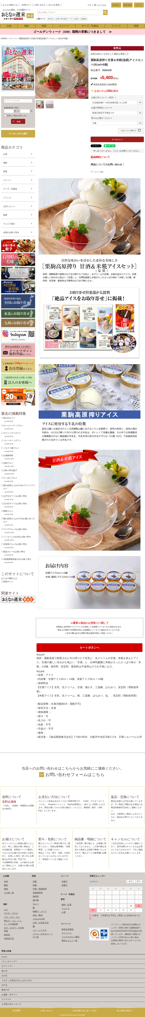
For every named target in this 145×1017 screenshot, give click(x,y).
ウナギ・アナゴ (11, 913)
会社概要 (16, 1010)
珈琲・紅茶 (67, 904)
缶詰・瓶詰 (38, 915)
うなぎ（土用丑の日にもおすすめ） (17, 980)
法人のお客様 (53, 5)
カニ (6, 909)
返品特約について (100, 157)
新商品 (83, 19)
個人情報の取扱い (125, 1010)
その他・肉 (9, 893)
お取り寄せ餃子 (62, 19)
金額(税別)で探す (11, 108)
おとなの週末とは (10, 5)
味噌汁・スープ (40, 911)
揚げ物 (36, 900)
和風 (35, 885)
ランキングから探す (18, 133)
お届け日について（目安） (104, 97)
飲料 (63, 899)
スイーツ (64, 26)
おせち (4, 957)
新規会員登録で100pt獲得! (105, 84)
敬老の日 (5, 990)
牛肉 (6, 881)
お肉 (9, 26)
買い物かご (116, 5)
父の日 (4, 975)
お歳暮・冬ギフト (9, 994)
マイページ (66, 924)
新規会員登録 (127, 5)
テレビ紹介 (74, 19)
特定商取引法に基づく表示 (85, 1010)
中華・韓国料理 (40, 889)
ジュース (66, 908)
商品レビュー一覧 (69, 940)
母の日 (50, 19)
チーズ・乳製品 (90, 26)
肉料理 (36, 896)
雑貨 (136, 26)
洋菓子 (65, 881)
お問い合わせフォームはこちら (75, 774)
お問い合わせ (39, 5)
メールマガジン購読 (70, 937)
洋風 (35, 881)
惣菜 (44, 26)
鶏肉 (6, 889)
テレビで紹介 (9, 224)
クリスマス (6, 999)
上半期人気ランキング (11, 1004)
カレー (36, 904)
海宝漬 (7, 935)
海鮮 (26, 26)
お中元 (4, 985)
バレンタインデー (9, 961)
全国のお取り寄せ (11, 232)
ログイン (139, 5)
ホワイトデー (7, 966)
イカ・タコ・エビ (12, 917)
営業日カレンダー (97, 876)
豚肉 (6, 885)
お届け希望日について (102, 108)
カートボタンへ (89, 647)
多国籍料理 (38, 893)
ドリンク (116, 26)
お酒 (64, 912)
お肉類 (6, 876)
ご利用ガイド (25, 5)
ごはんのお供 (39, 919)
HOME (4, 38)
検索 (105, 12)
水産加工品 (9, 938)
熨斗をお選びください (102, 118)
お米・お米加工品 (41, 923)
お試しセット (9, 206)
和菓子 (65, 885)
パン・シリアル (40, 930)
